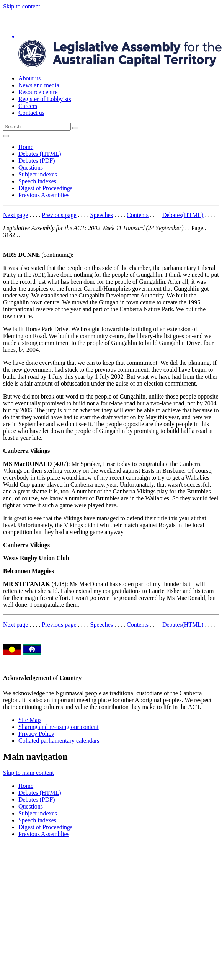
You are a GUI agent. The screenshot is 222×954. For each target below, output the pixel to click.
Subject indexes (37, 174)
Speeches (101, 215)
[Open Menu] (6, 136)
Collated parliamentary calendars (58, 740)
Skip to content (21, 6)
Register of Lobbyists (44, 99)
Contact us (31, 112)
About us (29, 78)
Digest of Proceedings (45, 188)
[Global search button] (75, 128)
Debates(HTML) (183, 215)
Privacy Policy (36, 733)
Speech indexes (37, 181)
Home (25, 147)
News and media (38, 85)
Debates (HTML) (39, 153)
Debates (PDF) (36, 160)
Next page (15, 215)
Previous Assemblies (43, 195)
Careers (27, 106)
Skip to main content (28, 772)
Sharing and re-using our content (58, 727)
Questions (30, 167)
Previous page (59, 215)
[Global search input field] (37, 127)
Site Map (29, 720)
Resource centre (38, 92)
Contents (138, 215)
